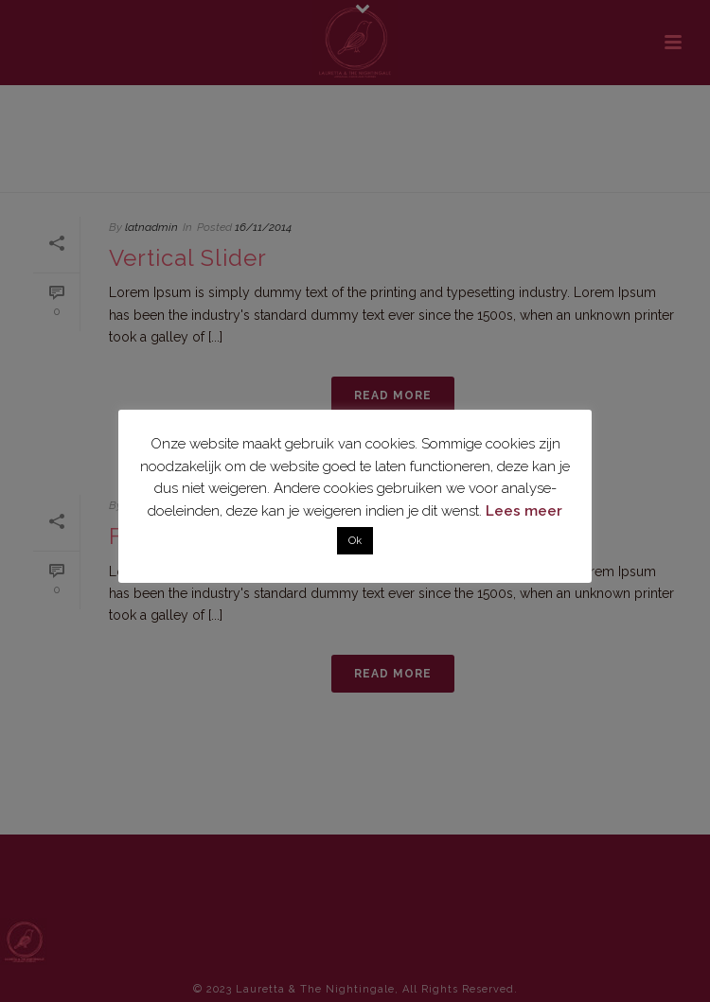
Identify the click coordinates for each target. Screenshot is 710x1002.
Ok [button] (355, 541)
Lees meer (524, 510)
